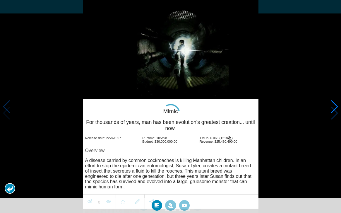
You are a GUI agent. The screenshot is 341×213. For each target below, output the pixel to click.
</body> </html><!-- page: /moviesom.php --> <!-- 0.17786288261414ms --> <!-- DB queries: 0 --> (170, 106)
